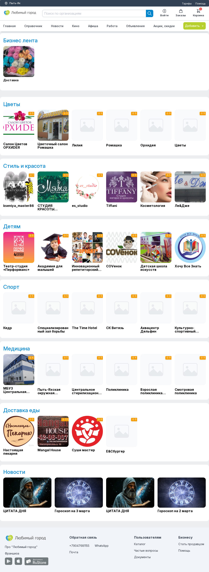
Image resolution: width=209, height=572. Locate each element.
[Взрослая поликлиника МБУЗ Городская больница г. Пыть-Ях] (155, 374)
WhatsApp (102, 545)
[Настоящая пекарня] (18, 435)
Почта (73, 552)
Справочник (33, 26)
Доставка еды (21, 410)
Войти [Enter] (164, 13)
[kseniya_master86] (18, 191)
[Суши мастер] (87, 435)
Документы (142, 557)
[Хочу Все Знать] (190, 251)
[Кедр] (18, 312)
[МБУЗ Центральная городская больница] (18, 374)
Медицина (16, 348)
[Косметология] (155, 191)
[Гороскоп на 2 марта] (182, 497)
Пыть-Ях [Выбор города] (12, 3)
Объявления (135, 26)
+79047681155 (79, 545)
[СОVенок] (121, 251)
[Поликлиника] (121, 374)
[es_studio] (87, 191)
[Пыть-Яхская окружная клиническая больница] (53, 374)
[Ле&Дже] (190, 191)
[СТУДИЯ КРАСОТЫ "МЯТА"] (53, 191)
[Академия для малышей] (53, 251)
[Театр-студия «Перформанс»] (18, 251)
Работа (112, 26)
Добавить (194, 25)
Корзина (198, 12)
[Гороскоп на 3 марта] (79, 497)
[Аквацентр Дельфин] (155, 312)
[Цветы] (190, 130)
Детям (11, 226)
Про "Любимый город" (21, 547)
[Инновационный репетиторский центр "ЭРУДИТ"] (87, 251)
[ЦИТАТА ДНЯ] (27, 497)
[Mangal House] (53, 435)
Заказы (181, 13)
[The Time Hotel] (87, 312)
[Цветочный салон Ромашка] (53, 129)
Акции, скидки (164, 26)
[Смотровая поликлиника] (190, 374)
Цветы (11, 104)
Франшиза (12, 553)
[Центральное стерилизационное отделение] (87, 374)
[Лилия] (87, 130)
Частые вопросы (146, 550)
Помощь (200, 3)
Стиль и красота (24, 166)
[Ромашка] (121, 130)
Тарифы (187, 3)
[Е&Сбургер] (121, 436)
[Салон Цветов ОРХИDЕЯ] (18, 129)
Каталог (140, 544)
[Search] (149, 13)
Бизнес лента (20, 40)
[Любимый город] (20, 14)
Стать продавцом (191, 544)
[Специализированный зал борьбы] (53, 312)
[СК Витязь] (121, 312)
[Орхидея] (155, 130)
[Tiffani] (121, 191)
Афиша (93, 26)
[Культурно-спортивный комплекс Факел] (190, 312)
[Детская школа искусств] (155, 251)
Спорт (11, 287)
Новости (57, 26)
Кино (75, 26)
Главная (9, 26)
